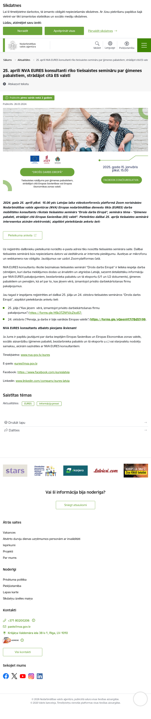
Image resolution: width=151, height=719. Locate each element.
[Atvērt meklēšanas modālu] (97, 46)
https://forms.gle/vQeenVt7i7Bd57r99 (117, 319)
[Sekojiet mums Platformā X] (14, 676)
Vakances (9, 532)
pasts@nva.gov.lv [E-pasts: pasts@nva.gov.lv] (19, 626)
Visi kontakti (23, 652)
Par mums (10, 558)
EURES (28, 403)
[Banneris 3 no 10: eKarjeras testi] (75, 470)
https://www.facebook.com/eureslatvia (43, 372)
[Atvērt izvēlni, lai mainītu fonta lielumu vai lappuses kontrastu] (126, 46)
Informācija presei (49, 403)
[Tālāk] (143, 470)
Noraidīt (22, 31)
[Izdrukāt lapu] (75, 422)
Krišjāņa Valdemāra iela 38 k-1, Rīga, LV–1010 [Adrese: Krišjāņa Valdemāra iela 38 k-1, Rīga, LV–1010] (38, 633)
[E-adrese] (11, 640)
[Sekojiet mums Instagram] (31, 676)
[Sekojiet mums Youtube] (23, 676)
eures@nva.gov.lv (25, 363)
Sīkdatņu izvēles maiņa (18, 598)
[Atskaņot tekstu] (18, 83)
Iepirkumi (9, 545)
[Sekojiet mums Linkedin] (40, 676)
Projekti (8, 551)
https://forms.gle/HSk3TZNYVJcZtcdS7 (55, 313)
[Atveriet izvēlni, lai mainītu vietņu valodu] (110, 45)
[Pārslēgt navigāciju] (144, 45)
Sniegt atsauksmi (75, 505)
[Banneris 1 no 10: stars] (15, 470)
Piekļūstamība (12, 586)
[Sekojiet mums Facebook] (6, 676)
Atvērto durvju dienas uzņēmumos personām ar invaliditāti (41, 539)
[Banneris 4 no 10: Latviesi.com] (106, 470)
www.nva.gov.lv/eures (35, 355)
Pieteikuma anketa (20, 235)
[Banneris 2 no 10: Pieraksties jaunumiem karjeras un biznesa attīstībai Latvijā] (45, 470)
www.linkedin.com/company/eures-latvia (43, 381)
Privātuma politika (15, 579)
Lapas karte (10, 592)
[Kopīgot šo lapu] (75, 430)
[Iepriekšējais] (7, 470)
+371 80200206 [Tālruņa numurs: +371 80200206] (18, 620)
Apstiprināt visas (64, 31)
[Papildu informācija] (33, 620)
